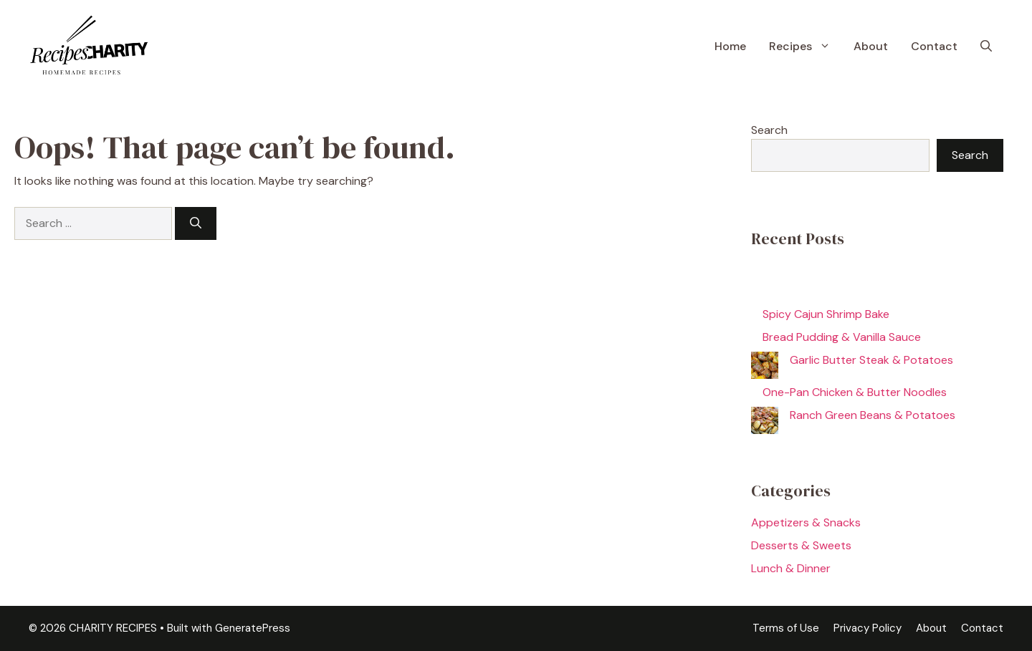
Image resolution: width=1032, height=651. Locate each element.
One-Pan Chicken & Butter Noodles (855, 392)
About (871, 46)
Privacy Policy (867, 628)
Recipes (805, 46)
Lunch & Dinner (791, 568)
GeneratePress (252, 628)
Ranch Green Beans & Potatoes (872, 415)
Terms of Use (785, 628)
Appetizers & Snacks (806, 522)
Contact (934, 46)
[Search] (195, 223)
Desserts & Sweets (801, 545)
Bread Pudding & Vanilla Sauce (842, 336)
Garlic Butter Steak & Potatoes (871, 359)
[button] (986, 46)
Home (730, 46)
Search (769, 130)
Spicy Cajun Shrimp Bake (826, 314)
